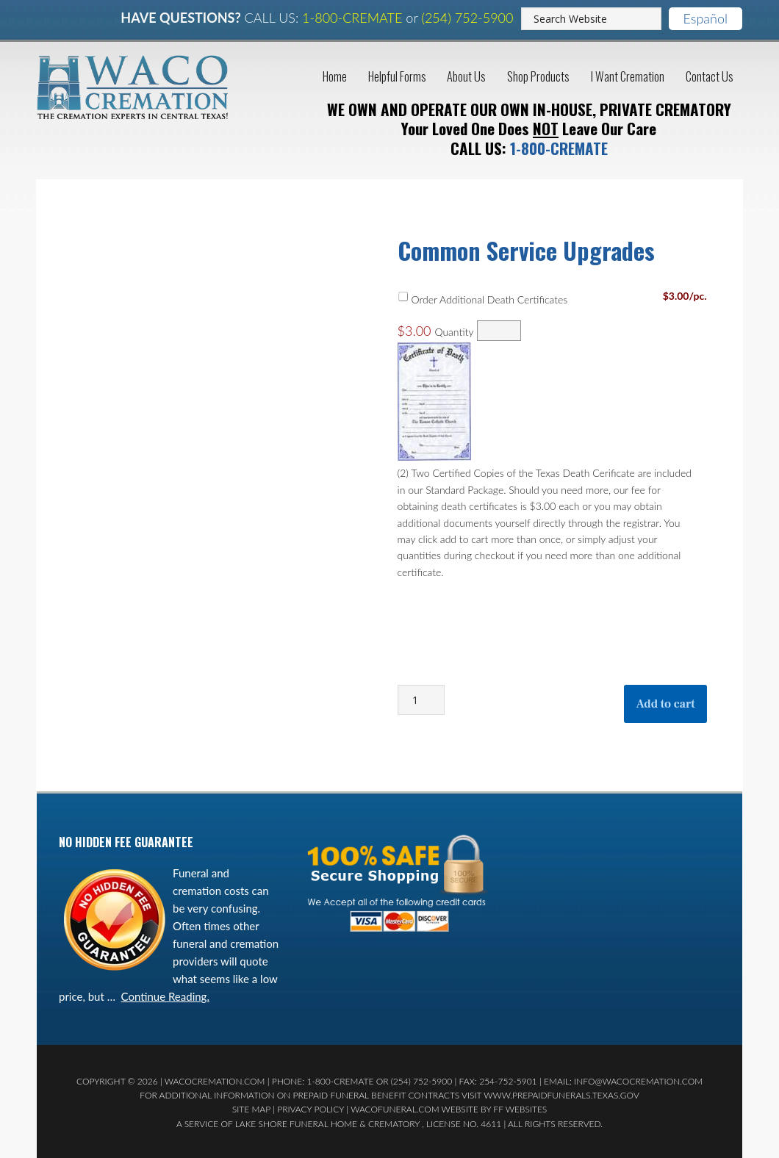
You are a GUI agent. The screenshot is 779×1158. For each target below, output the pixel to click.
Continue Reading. (165, 994)
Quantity (453, 329)
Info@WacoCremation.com (638, 1079)
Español (705, 18)
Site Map (251, 1106)
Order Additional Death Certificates (489, 297)
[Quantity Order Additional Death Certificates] (499, 328)
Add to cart (665, 701)
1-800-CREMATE (352, 18)
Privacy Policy (310, 1106)
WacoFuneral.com (395, 1106)
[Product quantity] (421, 698)
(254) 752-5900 (467, 18)
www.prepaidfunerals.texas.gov (561, 1092)
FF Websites (520, 1106)
